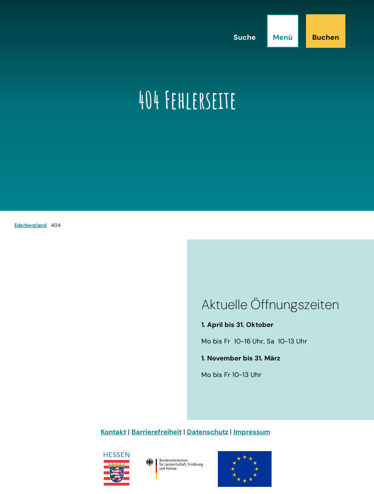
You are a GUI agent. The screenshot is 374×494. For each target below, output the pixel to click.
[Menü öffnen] (283, 31)
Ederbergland (30, 225)
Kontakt (113, 431)
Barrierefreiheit (157, 431)
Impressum (252, 431)
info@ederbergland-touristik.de (67, 379)
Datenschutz (207, 431)
